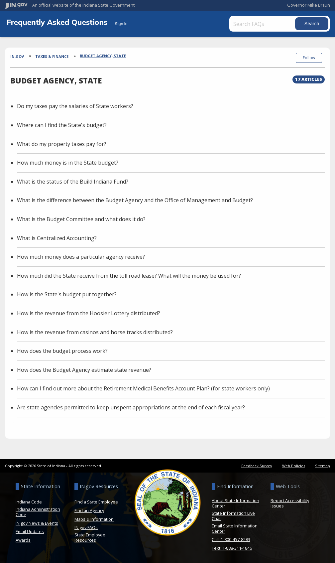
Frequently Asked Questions (58, 22)
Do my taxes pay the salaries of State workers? (75, 106)
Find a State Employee (96, 501)
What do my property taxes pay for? (61, 144)
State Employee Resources (89, 537)
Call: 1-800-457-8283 (231, 539)
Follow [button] (309, 58)
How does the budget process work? (62, 350)
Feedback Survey (256, 465)
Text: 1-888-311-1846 (232, 548)
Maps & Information (94, 519)
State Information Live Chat (233, 515)
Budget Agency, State (103, 55)
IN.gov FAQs (86, 527)
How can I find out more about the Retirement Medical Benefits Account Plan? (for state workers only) (143, 388)
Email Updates (30, 531)
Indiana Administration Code (38, 511)
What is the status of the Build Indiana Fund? (72, 181)
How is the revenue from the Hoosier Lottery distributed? (88, 313)
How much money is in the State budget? (67, 162)
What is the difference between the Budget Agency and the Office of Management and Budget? (135, 200)
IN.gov (17, 56)
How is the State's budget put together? (67, 294)
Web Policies (293, 465)
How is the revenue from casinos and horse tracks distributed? (95, 332)
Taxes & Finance (51, 56)
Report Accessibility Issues (290, 503)
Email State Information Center (235, 528)
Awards (23, 540)
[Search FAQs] (263, 23)
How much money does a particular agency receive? (81, 256)
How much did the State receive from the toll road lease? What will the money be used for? (129, 275)
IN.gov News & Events (37, 523)
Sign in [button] (121, 23)
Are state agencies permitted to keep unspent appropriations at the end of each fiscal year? (131, 407)
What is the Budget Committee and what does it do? (81, 219)
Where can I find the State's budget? (62, 125)
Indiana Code (29, 501)
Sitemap (322, 465)
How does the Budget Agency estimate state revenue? (84, 369)
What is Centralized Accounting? (57, 238)
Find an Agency (89, 510)
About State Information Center (235, 503)
